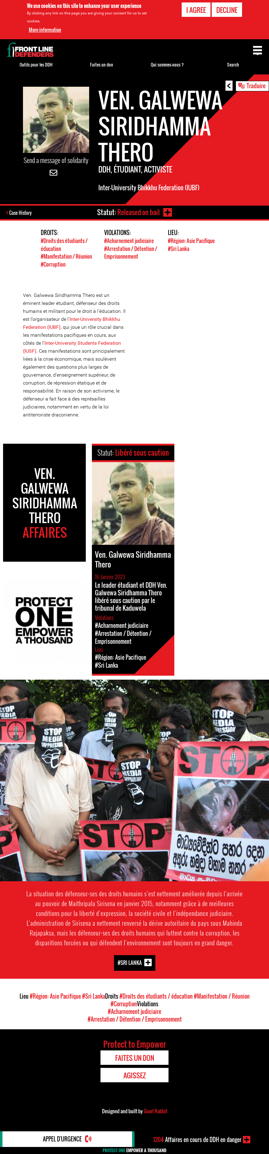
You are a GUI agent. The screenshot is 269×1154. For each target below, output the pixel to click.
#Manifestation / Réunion (66, 256)
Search (233, 64)
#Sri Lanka (178, 248)
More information (45, 29)
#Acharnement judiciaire (129, 240)
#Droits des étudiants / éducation (156, 995)
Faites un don (101, 64)
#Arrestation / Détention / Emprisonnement (130, 252)
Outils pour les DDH (36, 64)
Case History (21, 212)
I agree (196, 10)
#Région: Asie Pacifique (191, 240)
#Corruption (53, 263)
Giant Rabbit (155, 1110)
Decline (226, 10)
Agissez (134, 1074)
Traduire (256, 85)
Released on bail (138, 212)
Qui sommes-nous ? (167, 64)
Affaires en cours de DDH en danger (197, 1140)
